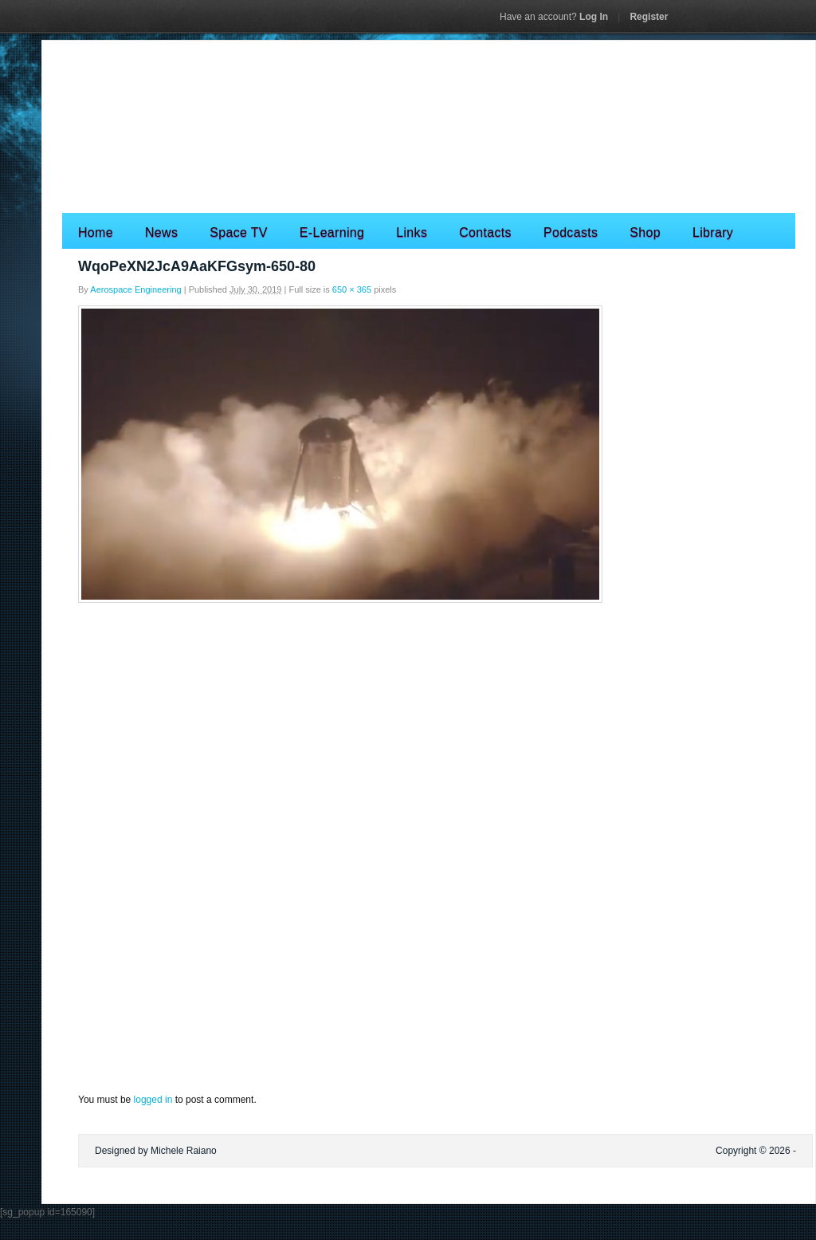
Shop (645, 232)
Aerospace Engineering (135, 289)
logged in (153, 1099)
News (161, 232)
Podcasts (570, 232)
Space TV (239, 232)
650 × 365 (351, 289)
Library (712, 232)
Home (95, 232)
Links (411, 232)
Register (649, 16)
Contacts (485, 232)
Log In (554, 16)
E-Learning (332, 232)
